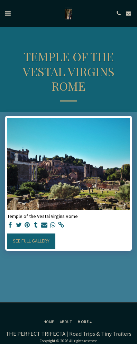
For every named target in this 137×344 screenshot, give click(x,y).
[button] (7, 13)
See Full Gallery (31, 241)
